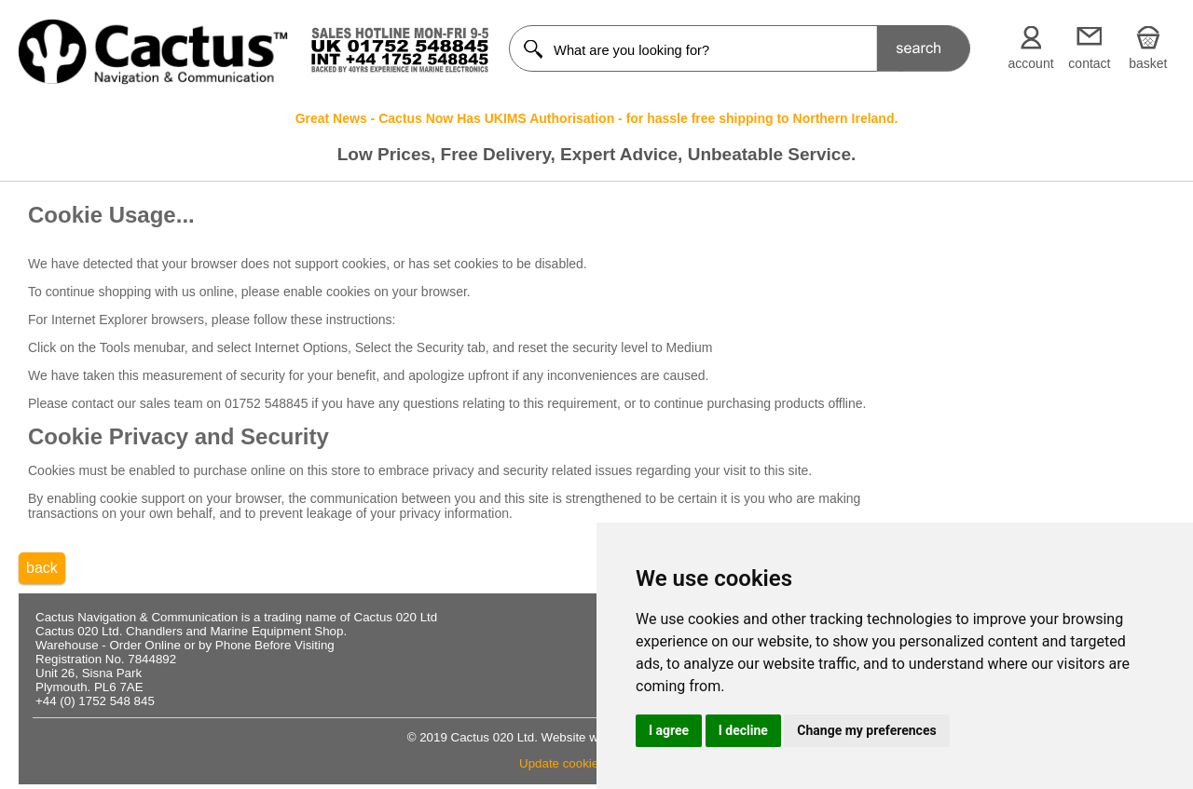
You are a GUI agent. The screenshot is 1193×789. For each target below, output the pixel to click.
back (42, 568)
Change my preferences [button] (866, 730)
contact (1089, 63)
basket (1148, 63)
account (1031, 63)
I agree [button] (669, 730)
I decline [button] (743, 730)
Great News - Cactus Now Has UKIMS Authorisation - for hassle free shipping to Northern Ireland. (596, 118)
